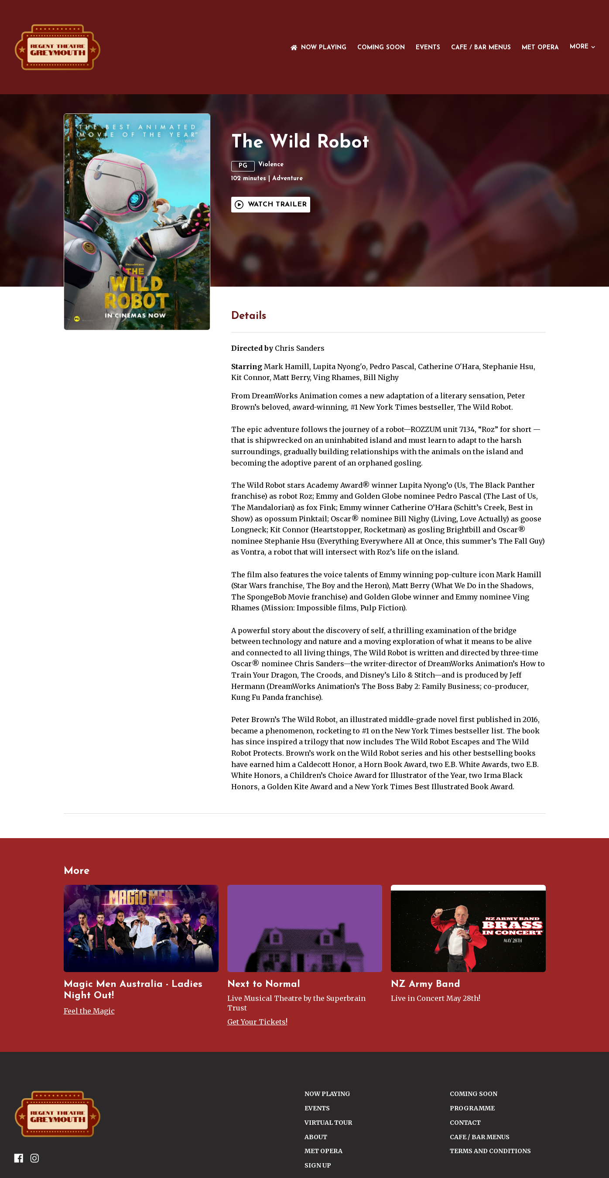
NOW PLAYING (318, 48)
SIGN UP (317, 1165)
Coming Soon (381, 48)
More (582, 47)
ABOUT (315, 1137)
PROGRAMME (472, 1108)
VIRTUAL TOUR (328, 1123)
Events (428, 48)
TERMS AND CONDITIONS (490, 1151)
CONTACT (465, 1123)
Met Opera (540, 48)
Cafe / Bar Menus (481, 48)
